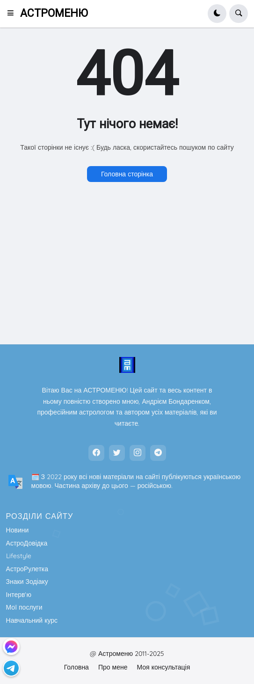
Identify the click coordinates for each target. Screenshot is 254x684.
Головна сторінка (127, 174)
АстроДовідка (27, 543)
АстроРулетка (27, 569)
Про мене (113, 667)
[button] (13, 13)
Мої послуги (24, 607)
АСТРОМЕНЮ (54, 13)
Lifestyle (18, 556)
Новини (17, 530)
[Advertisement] (127, 266)
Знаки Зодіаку (27, 581)
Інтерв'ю (18, 594)
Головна (76, 667)
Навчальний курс (32, 620)
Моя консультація (163, 667)
